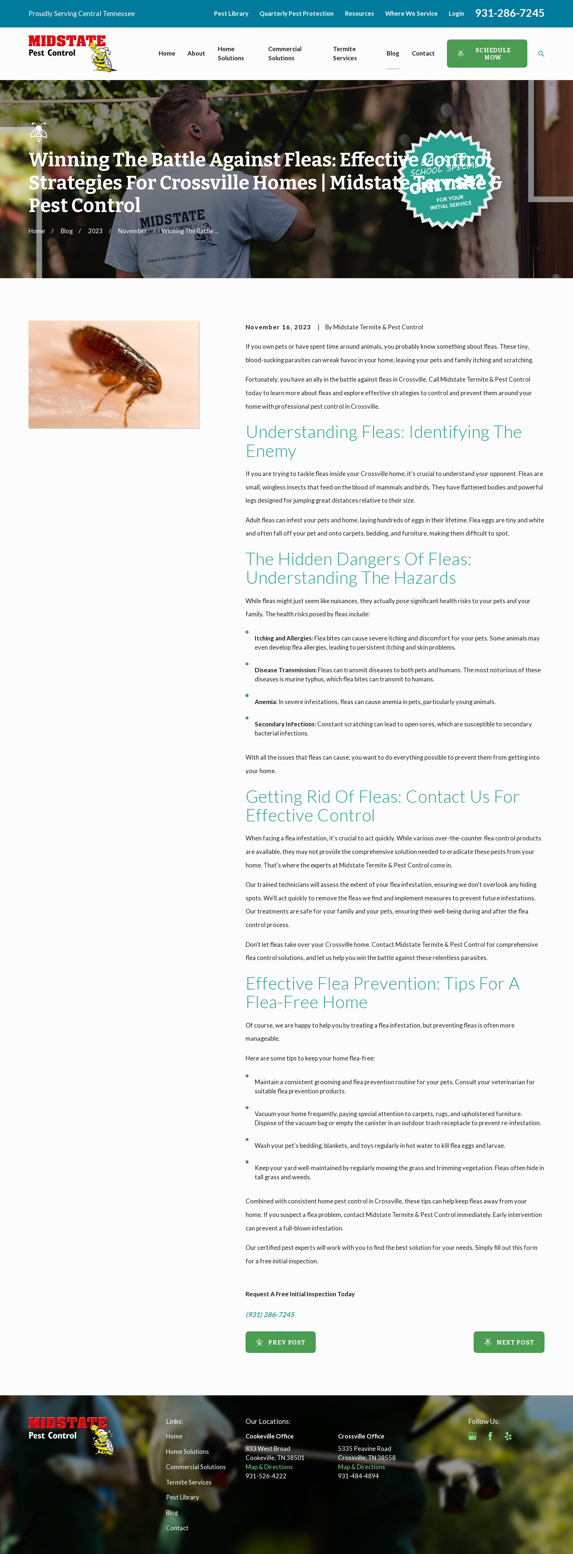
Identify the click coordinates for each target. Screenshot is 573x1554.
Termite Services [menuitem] (345, 53)
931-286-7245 (509, 12)
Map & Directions (269, 1467)
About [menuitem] (196, 53)
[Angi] (525, 1436)
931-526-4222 (266, 1476)
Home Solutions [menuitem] (231, 53)
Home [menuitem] (167, 53)
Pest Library (231, 13)
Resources (359, 13)
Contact (177, 1528)
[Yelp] (508, 1436)
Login (456, 13)
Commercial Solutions (196, 1467)
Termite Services (189, 1482)
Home (174, 1436)
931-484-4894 (358, 1476)
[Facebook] (490, 1436)
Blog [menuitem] (393, 53)
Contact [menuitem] (423, 53)
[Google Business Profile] (472, 1436)
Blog (172, 1512)
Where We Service (411, 13)
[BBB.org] (472, 1454)
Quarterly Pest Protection (296, 13)
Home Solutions (187, 1451)
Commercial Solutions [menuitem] (284, 53)
